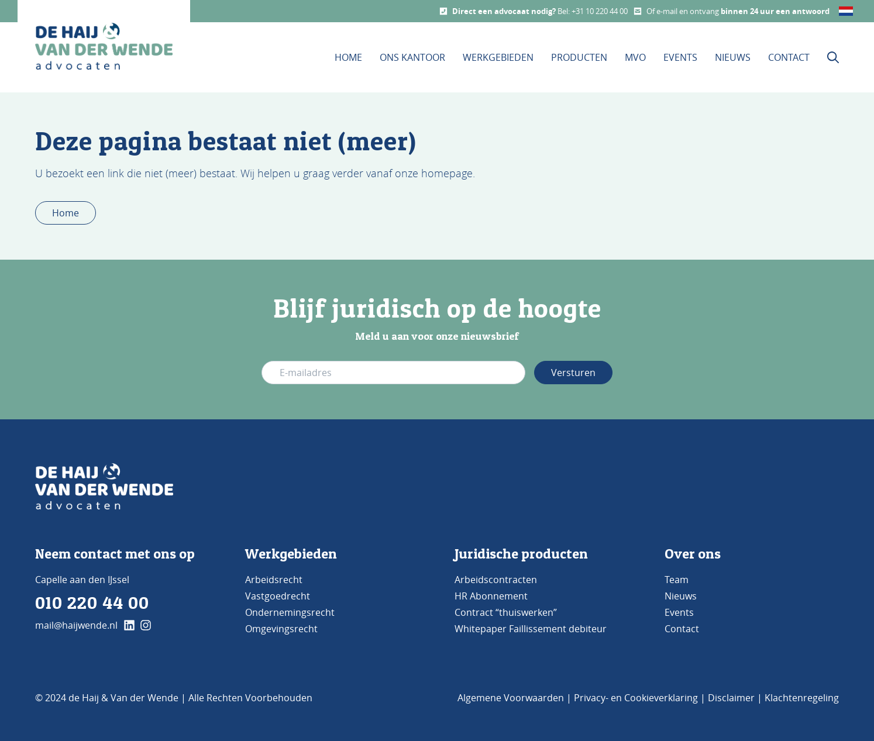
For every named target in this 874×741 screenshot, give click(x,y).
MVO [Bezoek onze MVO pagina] (635, 57)
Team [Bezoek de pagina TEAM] (677, 579)
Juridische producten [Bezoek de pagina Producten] (521, 553)
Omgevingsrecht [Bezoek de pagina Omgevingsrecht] (281, 628)
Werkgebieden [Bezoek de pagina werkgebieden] (291, 553)
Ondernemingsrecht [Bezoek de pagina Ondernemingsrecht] (290, 612)
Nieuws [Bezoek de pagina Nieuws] (681, 596)
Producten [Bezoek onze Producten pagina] (579, 57)
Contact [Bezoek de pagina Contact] (682, 628)
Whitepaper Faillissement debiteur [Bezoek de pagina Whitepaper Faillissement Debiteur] (531, 628)
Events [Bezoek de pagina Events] (679, 612)
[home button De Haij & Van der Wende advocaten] (104, 46)
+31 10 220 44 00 (600, 11)
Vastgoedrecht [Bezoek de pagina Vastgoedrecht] (277, 596)
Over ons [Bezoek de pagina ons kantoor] (693, 553)
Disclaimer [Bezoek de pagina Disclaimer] (731, 697)
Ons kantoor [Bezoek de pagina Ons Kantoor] (412, 57)
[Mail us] (638, 11)
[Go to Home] (104, 486)
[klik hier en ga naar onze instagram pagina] (146, 625)
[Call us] (443, 11)
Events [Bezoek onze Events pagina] (680, 57)
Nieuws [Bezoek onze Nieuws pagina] (733, 57)
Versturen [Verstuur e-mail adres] (573, 372)
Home (65, 212)
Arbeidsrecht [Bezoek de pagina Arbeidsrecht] (273, 579)
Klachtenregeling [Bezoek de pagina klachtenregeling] (802, 697)
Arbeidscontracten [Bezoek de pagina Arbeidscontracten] (496, 579)
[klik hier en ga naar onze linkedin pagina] (129, 625)
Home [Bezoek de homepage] (348, 57)
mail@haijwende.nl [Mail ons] (76, 625)
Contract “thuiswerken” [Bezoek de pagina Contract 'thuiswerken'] (506, 612)
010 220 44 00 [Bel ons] (92, 602)
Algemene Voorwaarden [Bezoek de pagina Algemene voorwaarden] (510, 697)
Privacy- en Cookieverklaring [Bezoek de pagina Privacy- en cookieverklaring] (636, 697)
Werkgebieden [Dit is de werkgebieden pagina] (498, 57)
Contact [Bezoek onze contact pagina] (789, 57)
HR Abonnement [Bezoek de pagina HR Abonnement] (491, 596)
